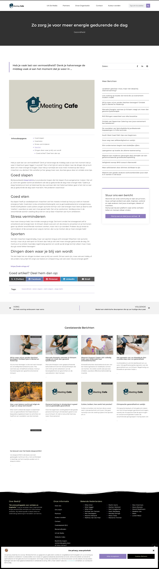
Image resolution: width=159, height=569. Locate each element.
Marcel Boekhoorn (138, 509)
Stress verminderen (42, 144)
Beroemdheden (60, 529)
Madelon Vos (137, 511)
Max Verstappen (90, 513)
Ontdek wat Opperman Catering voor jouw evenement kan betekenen (124, 122)
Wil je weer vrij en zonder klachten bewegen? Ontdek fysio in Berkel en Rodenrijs (123, 103)
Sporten (38, 147)
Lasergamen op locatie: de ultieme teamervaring (121, 150)
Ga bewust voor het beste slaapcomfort (26, 451)
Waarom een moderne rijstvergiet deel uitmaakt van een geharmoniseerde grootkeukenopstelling (124, 156)
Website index (60, 537)
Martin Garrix (113, 505)
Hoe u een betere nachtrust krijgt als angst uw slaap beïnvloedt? (25, 405)
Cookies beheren (141, 556)
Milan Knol (88, 505)
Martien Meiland (114, 507)
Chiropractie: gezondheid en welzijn (131, 404)
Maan (134, 513)
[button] (153, 550)
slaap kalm (28, 180)
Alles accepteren (113, 556)
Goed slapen (39, 138)
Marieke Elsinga (114, 513)
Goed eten (38, 141)
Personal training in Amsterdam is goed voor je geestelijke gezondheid (61, 405)
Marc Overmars (137, 505)
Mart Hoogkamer (115, 509)
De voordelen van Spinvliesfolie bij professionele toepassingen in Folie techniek (121, 129)
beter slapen (38, 289)
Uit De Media (52, 6)
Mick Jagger (89, 507)
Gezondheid (79, 32)
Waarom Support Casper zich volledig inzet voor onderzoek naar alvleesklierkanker (96, 359)
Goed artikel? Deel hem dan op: (48, 153)
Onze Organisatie (83, 6)
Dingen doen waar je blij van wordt (48, 150)
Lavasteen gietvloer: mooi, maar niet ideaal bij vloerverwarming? (120, 90)
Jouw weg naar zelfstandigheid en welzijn (118, 140)
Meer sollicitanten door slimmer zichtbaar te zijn (121, 168)
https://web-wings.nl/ (20, 266)
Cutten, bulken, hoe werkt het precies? (96, 404)
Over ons (58, 506)
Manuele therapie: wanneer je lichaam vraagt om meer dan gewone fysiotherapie (125, 110)
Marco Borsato (137, 507)
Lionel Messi (136, 515)
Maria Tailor (113, 515)
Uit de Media (59, 533)
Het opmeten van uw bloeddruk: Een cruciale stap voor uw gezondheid (131, 358)
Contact (99, 6)
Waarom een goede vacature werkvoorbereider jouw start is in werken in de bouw (125, 173)
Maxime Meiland (91, 515)
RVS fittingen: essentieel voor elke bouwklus (119, 116)
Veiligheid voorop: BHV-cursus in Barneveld (119, 162)
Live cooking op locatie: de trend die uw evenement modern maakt (122, 96)
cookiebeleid (71, 561)
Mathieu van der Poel (93, 518)
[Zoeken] (148, 6)
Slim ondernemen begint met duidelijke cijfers (120, 145)
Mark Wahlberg (114, 511)
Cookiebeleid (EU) (61, 525)
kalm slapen (48, 289)
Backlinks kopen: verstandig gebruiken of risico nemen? (62, 543)
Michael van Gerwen (92, 511)
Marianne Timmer (115, 518)
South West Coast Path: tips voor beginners (119, 135)
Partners (66, 6)
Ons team (58, 509)
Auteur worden (114, 6)
